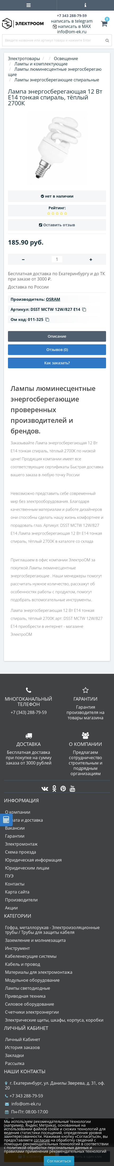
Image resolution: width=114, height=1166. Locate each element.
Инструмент (17, 948)
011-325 (38, 319)
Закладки (14, 1055)
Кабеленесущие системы (30, 956)
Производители (21, 900)
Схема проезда (20, 852)
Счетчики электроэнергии (32, 1012)
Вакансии (15, 828)
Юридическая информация (33, 860)
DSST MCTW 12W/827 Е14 (58, 309)
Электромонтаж (21, 844)
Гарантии (14, 836)
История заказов (22, 1047)
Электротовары (24, 58)
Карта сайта (17, 892)
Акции (11, 908)
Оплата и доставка (24, 820)
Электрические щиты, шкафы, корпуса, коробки (54, 1020)
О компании (17, 812)
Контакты (14, 884)
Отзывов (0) (57, 349)
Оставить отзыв (59, 224)
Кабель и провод (22, 964)
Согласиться (59, 1160)
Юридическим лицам (27, 868)
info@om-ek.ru (72, 32)
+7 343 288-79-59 (24, 1096)
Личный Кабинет (22, 1039)
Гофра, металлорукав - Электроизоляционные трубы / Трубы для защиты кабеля (52, 930)
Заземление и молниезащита (35, 940)
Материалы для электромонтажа (38, 972)
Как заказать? (57, 362)
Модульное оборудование (32, 980)
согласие (42, 1140)
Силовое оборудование (29, 1004)
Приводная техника (25, 996)
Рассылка (14, 1063)
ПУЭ (9, 876)
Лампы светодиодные (27, 988)
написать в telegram (72, 21)
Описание (57, 336)
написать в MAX (74, 26)
